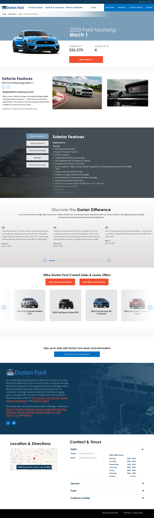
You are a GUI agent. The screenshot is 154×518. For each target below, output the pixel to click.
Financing (122, 7)
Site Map (127, 513)
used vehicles (52, 397)
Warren (27, 415)
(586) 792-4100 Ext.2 (87, 453)
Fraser (47, 409)
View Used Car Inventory (60, 282)
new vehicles (38, 397)
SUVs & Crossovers (54, 7)
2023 (20, 14)
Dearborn (30, 409)
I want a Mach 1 (86, 59)
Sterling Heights (44, 412)
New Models (12, 14)
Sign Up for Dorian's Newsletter (77, 354)
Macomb (56, 409)
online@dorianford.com (88, 458)
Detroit (39, 409)
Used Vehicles (142, 2)
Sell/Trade (110, 7)
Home (4, 14)
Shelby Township (26, 412)
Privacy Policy (137, 513)
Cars (93, 7)
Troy (16, 415)
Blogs (150, 2)
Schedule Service (136, 7)
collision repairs (41, 400)
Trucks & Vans (35, 7)
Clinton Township (15, 409)
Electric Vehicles (74, 7)
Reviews (149, 7)
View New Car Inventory (94, 282)
